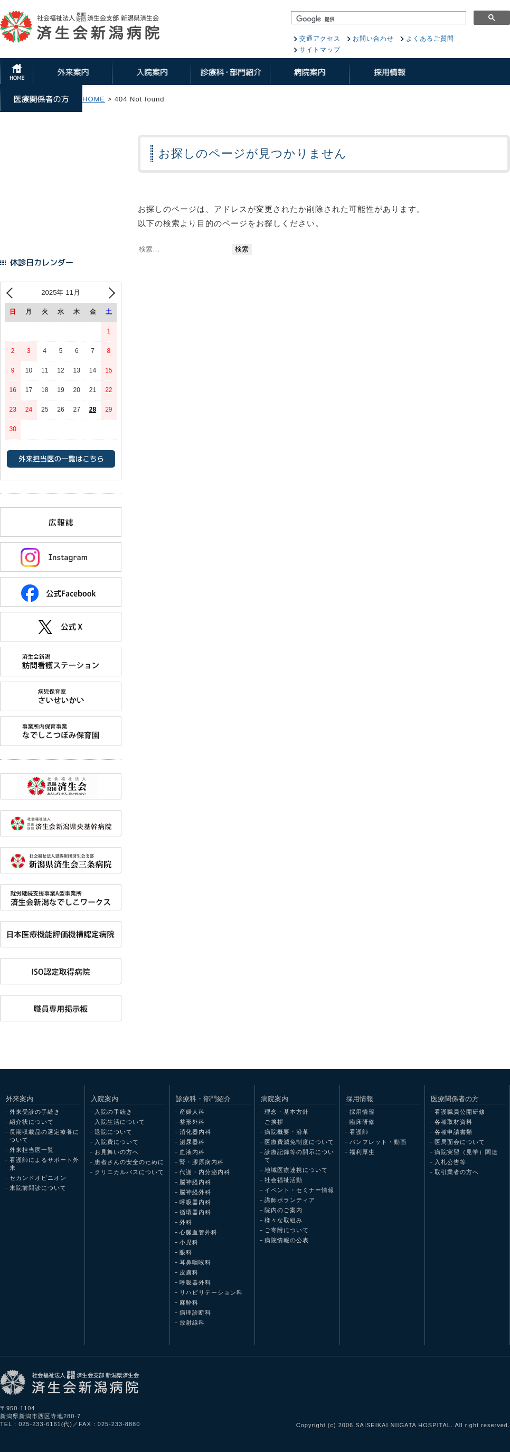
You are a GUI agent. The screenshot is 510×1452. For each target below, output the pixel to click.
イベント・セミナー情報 (299, 1190)
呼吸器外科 (195, 1282)
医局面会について (460, 1142)
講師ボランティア (290, 1200)
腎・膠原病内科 (202, 1162)
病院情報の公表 (287, 1240)
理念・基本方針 (287, 1112)
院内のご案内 (284, 1210)
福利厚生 (362, 1152)
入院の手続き (114, 1112)
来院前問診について (38, 1188)
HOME (93, 99)
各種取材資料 (454, 1122)
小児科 (189, 1242)
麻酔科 (189, 1302)
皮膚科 (189, 1272)
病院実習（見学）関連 (466, 1152)
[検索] (378, 19)
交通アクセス (320, 38)
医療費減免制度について (299, 1142)
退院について (114, 1132)
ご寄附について (287, 1230)
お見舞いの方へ (117, 1152)
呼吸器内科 (195, 1202)
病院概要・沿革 (287, 1132)
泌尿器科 (192, 1142)
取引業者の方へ (457, 1172)
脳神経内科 (195, 1182)
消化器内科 (195, 1132)
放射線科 (192, 1322)
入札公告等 (450, 1162)
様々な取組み (284, 1220)
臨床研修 (362, 1122)
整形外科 (192, 1122)
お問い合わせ (373, 38)
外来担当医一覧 (32, 1150)
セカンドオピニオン (38, 1178)
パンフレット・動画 (378, 1142)
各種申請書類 (454, 1132)
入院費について (117, 1142)
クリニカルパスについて (129, 1172)
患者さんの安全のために (129, 1162)
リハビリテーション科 (211, 1292)
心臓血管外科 (199, 1232)
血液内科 (192, 1152)
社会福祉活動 (284, 1180)
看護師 (359, 1132)
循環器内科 (195, 1212)
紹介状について (32, 1122)
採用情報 (362, 1112)
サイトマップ (320, 49)
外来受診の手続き (35, 1112)
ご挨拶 (274, 1122)
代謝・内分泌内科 (205, 1172)
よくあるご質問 (430, 38)
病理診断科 (195, 1312)
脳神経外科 (195, 1192)
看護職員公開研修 (460, 1112)
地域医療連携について (296, 1170)
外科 (186, 1222)
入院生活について (120, 1122)
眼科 (186, 1252)
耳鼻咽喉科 (195, 1262)
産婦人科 (192, 1112)
